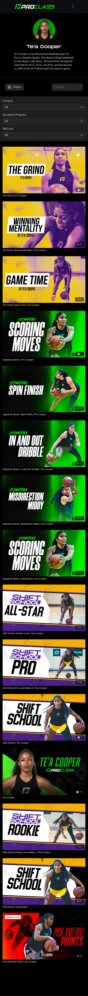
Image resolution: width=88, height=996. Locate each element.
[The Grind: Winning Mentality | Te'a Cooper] (44, 250)
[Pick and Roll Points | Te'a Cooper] (44, 962)
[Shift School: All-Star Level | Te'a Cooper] (44, 633)
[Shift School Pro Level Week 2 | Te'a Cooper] (44, 688)
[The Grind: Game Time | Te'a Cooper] (44, 305)
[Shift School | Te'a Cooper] (44, 743)
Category (8, 101)
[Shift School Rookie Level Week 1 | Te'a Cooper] (44, 852)
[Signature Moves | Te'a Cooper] (44, 360)
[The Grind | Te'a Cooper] (44, 195)
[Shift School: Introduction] (44, 907)
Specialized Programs (14, 115)
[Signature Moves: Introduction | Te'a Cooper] (44, 579)
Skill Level (8, 129)
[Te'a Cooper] (44, 797)
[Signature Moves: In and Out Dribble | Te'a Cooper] (44, 469)
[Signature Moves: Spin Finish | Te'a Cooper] (44, 414)
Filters (14, 87)
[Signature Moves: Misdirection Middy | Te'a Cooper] (44, 524)
